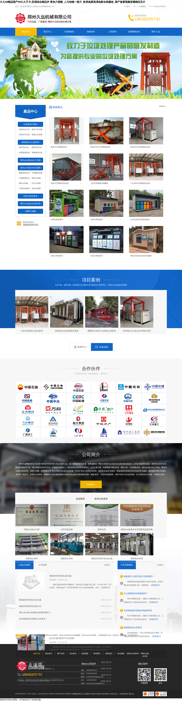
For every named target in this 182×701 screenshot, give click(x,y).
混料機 (123, 635)
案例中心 (80, 347)
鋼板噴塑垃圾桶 (24, 173)
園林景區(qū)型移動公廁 (36, 148)
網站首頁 (26, 32)
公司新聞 (43, 565)
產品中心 (48, 32)
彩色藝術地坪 (133, 635)
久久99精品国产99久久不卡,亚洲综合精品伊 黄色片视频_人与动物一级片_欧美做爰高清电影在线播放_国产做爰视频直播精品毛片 (72, 2)
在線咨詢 (101, 346)
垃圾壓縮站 (69, 32)
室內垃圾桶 (35, 188)
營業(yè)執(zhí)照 (145, 654)
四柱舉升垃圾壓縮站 (24, 135)
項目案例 (72, 653)
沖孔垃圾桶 (35, 183)
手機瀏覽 (142, 6)
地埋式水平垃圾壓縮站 (24, 130)
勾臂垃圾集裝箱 (24, 189)
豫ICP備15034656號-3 (101, 694)
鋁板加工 (116, 635)
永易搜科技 (123, 694)
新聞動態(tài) (134, 32)
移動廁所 (91, 32)
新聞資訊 (108, 653)
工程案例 (112, 32)
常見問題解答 (127, 565)
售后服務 (120, 653)
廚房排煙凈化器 (35, 635)
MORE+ (162, 106)
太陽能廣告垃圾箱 (24, 179)
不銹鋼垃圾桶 (36, 173)
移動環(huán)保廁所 (50, 635)
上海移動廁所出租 (104, 635)
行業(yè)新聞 (24, 565)
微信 (128, 6)
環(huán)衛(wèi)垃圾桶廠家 (70, 635)
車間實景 (96, 653)
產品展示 (48, 653)
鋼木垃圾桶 (23, 183)
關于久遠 (156, 32)
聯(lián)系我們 (160, 6)
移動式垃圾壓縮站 (36, 135)
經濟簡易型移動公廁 (24, 153)
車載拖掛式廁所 (36, 153)
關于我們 (60, 653)
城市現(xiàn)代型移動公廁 (23, 148)
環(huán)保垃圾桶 (89, 635)
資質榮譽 (84, 653)
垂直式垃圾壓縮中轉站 (36, 130)
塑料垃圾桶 (35, 178)
